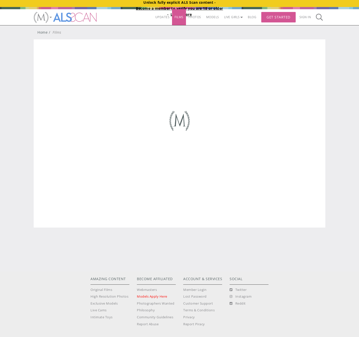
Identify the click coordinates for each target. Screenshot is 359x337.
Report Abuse (148, 324)
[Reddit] (238, 303)
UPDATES (162, 17)
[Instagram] (241, 296)
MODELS (212, 17)
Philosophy (146, 310)
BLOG (252, 17)
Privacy (189, 317)
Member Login (194, 290)
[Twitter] (238, 290)
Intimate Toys (101, 317)
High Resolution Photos (109, 296)
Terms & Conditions (199, 310)
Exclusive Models (104, 303)
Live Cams (98, 310)
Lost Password (195, 296)
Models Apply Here (152, 296)
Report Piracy (194, 324)
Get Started (278, 17)
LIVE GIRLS (233, 17)
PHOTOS (194, 17)
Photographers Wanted (155, 303)
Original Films (101, 290)
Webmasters (147, 290)
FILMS (179, 17)
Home (42, 32)
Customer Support (198, 303)
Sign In (305, 17)
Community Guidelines (155, 317)
